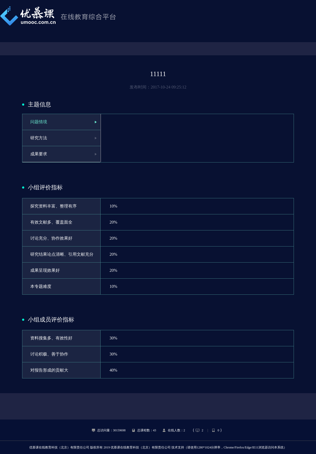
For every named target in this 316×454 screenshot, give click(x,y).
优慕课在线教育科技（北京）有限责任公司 (59, 447)
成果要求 (38, 154)
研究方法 (38, 138)
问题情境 (38, 122)
